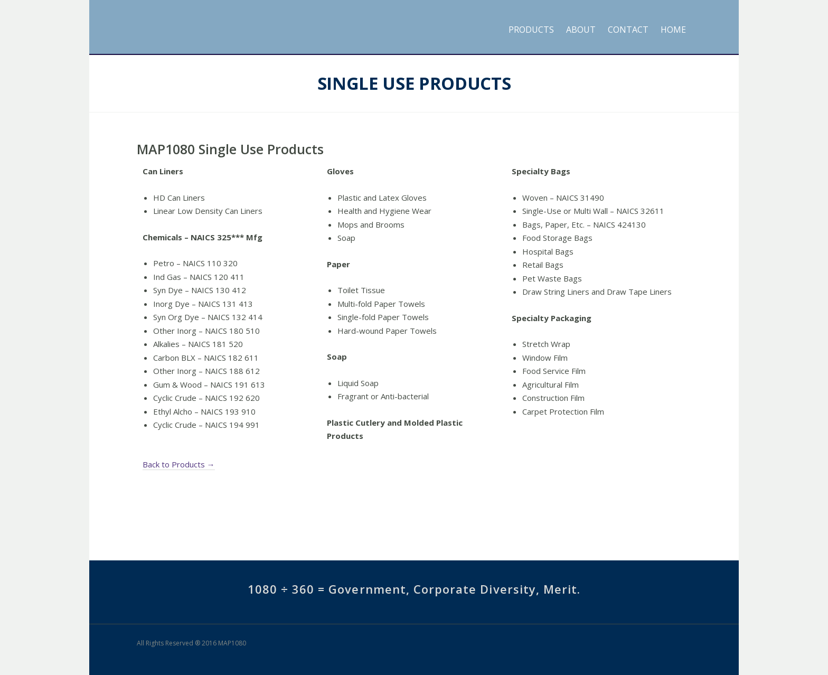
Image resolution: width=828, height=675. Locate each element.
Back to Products (179, 464)
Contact (628, 29)
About (581, 29)
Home (673, 29)
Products (531, 29)
